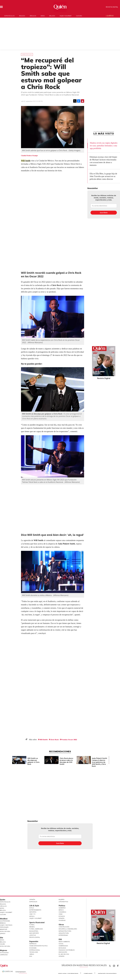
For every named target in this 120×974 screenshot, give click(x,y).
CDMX (60, 914)
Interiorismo (63, 935)
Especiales (33, 901)
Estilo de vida (5, 946)
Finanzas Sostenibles (67, 950)
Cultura (79, 16)
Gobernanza (63, 946)
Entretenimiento (35, 910)
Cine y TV (32, 914)
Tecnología (33, 952)
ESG (30, 956)
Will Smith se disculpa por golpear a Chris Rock (42, 414)
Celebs (2, 944)
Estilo (31, 908)
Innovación (63, 952)
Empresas (32, 943)
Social (61, 943)
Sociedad (62, 920)
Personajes (4, 927)
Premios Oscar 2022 (69, 740)
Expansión (33, 941)
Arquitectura (64, 933)
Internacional (34, 950)
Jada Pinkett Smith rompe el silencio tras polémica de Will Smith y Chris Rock (99, 762)
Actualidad (4, 952)
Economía (33, 948)
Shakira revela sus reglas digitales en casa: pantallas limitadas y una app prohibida (103, 145)
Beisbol (32, 927)
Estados (62, 916)
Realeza (22, 16)
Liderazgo (4, 954)
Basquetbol (33, 931)
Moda (43, 16)
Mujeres (3, 950)
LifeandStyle (63, 901)
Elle (1, 937)
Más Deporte (34, 933)
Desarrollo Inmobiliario (68, 929)
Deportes (32, 912)
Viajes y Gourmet (6, 912)
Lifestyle (32, 935)
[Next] (105, 759)
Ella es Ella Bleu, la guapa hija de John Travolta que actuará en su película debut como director (103, 176)
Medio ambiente (64, 941)
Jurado (2, 933)
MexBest (4, 918)
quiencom (119, 965)
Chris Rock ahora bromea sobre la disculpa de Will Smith (66, 761)
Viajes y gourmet (65, 16)
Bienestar (3, 929)
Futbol (32, 925)
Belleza (52, 16)
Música (31, 916)
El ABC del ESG (64, 954)
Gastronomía (5, 921)
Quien (110, 965)
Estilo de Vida (5, 931)
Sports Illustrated (36, 922)
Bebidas (3, 923)
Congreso (62, 912)
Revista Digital (112, 7)
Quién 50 (110, 16)
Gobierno (62, 908)
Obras (31, 954)
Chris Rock (54, 740)
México (61, 910)
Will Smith (26, 160)
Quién (2, 899)
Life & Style (34, 905)
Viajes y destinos (6, 925)
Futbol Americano (36, 929)
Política (62, 905)
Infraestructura (65, 931)
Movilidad (62, 948)
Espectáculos (9, 16)
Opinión (32, 899)
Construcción (64, 927)
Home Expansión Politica (38, 946)
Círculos (33, 16)
